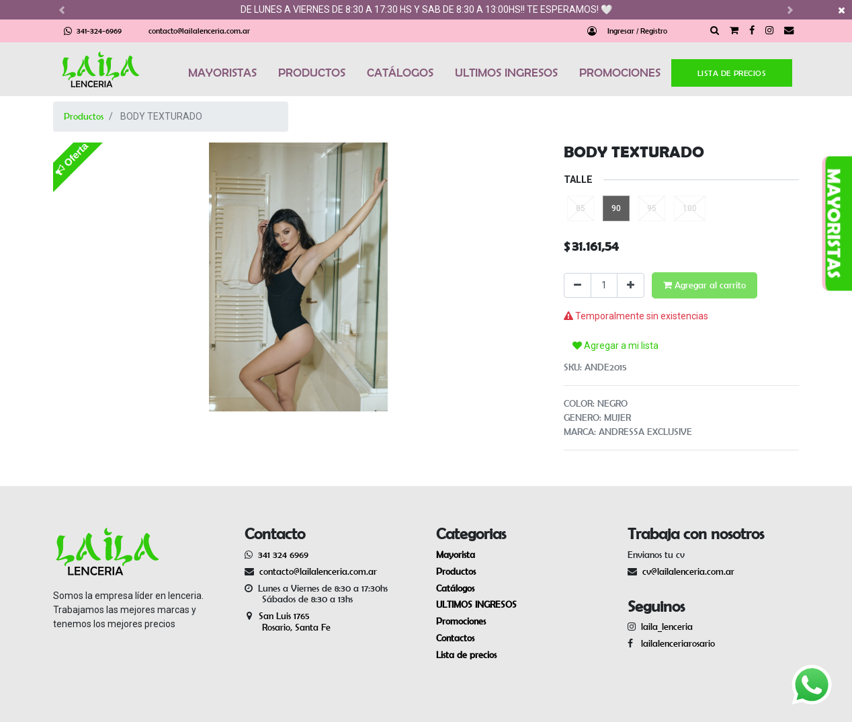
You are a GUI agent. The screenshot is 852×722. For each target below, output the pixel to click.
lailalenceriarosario (675, 643)
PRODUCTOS (311, 72)
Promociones (461, 621)
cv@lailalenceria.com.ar (688, 571)
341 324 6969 (283, 554)
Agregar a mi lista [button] (615, 345)
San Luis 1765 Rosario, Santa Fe (288, 621)
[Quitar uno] (577, 285)
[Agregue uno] (630, 285)
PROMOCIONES (620, 72)
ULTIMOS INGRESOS (506, 72)
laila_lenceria (667, 626)
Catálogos (455, 588)
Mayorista (455, 554)
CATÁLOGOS (400, 72)
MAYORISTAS (222, 72)
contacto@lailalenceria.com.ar (199, 30)
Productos (83, 116)
